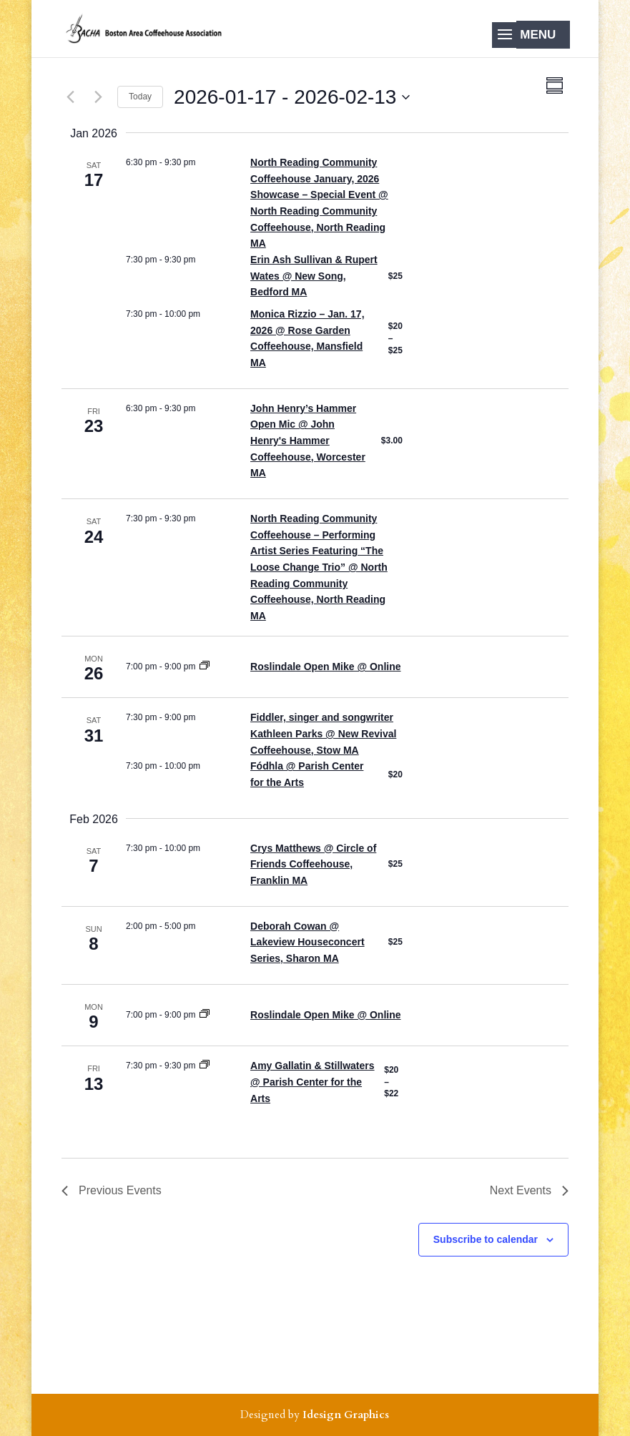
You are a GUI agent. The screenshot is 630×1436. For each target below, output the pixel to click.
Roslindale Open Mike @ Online (325, 666)
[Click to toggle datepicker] (292, 97)
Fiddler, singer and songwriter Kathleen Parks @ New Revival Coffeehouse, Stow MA (323, 733)
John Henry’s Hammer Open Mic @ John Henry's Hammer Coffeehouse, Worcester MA (307, 441)
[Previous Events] (70, 97)
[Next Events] (98, 97)
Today (140, 97)
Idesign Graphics (345, 1414)
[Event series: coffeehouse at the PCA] (205, 1066)
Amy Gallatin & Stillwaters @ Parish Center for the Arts (312, 1081)
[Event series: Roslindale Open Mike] (205, 667)
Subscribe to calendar (485, 1239)
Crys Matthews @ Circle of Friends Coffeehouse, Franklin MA (313, 864)
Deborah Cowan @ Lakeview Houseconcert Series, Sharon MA (307, 942)
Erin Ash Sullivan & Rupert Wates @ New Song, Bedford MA (314, 275)
